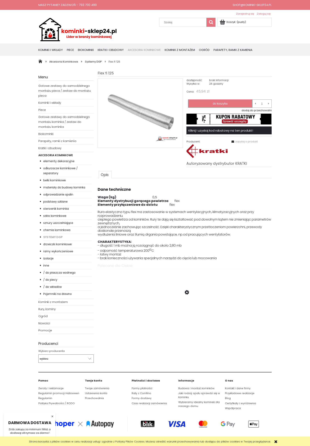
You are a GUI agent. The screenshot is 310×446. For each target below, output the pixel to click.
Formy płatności (142, 388)
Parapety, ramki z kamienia (57, 141)
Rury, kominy (47, 309)
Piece (42, 110)
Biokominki (45, 134)
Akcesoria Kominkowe (55, 155)
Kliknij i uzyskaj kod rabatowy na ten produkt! (220, 130)
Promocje (45, 330)
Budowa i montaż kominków (196, 388)
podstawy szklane (55, 202)
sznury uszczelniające (58, 223)
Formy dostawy (141, 398)
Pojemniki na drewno (57, 294)
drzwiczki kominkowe (57, 244)
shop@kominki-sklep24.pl (252, 5)
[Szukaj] (210, 22)
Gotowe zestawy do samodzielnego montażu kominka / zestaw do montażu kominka (64, 122)
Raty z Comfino (141, 393)
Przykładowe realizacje (239, 393)
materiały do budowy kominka (64, 187)
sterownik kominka (56, 209)
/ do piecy (50, 280)
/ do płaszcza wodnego (59, 273)
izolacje (48, 258)
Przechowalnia (94, 398)
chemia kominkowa (56, 230)
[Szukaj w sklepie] (184, 22)
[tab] (105, 174)
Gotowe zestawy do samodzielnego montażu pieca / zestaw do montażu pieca (64, 91)
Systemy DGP (53, 237)
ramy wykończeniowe (58, 251)
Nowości (44, 323)
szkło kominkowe (54, 216)
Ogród (43, 316)
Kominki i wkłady (49, 103)
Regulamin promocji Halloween (58, 393)
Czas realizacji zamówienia (149, 403)
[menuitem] (52, 50)
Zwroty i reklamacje (51, 388)
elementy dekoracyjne (59, 161)
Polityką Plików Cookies (130, 441)
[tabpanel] (185, 221)
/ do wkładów (52, 287)
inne (46, 265)
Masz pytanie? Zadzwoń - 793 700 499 (67, 5)
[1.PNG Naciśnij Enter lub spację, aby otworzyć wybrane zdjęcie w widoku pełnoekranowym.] (140, 113)
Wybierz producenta (51, 351)
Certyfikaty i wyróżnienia (240, 403)
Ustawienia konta (96, 393)
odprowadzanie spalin (58, 194)
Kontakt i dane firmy (237, 388)
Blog (228, 398)
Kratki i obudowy (49, 148)
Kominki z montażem (53, 302)
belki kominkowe (54, 180)
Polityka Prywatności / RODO (56, 403)
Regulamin (45, 398)
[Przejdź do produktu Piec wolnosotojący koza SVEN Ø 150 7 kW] (184, 311)
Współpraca (233, 408)
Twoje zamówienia (97, 388)
